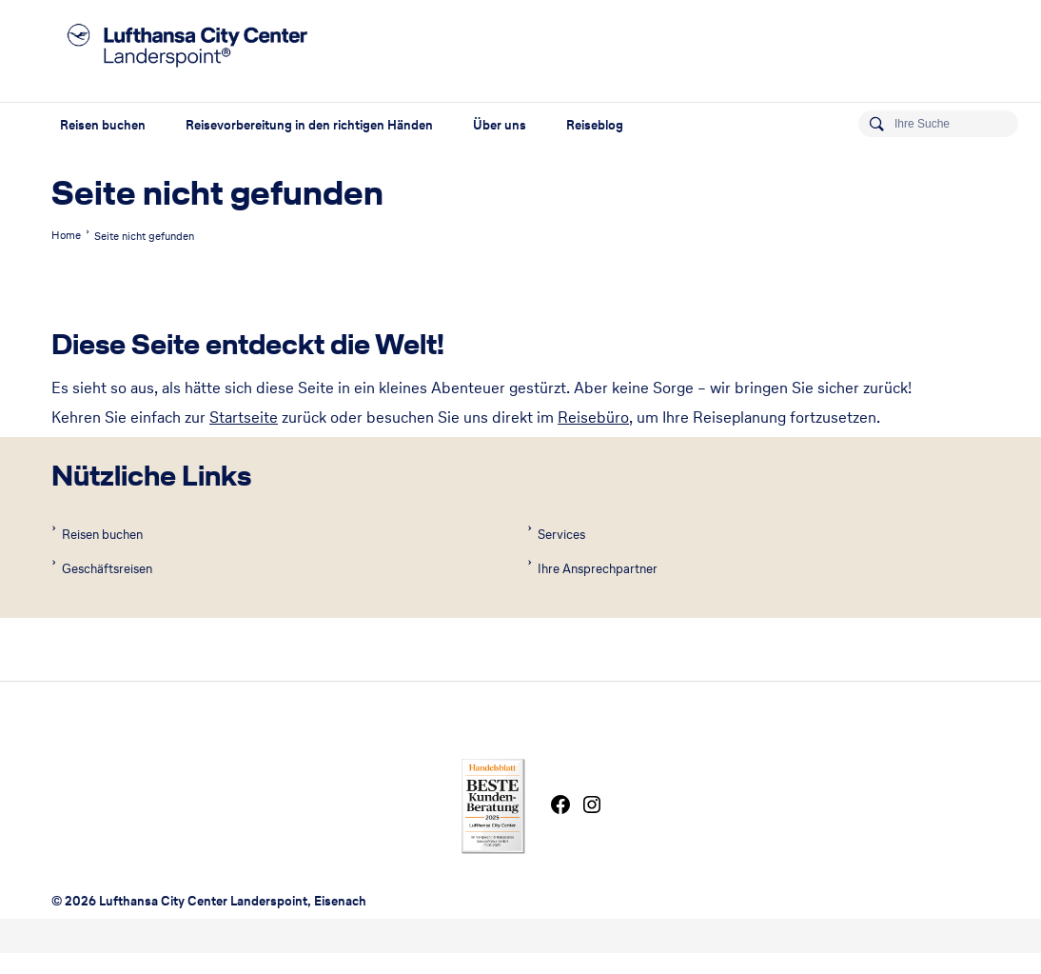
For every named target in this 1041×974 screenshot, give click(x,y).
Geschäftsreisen (105, 569)
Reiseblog (594, 125)
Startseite (243, 417)
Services (560, 535)
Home (66, 235)
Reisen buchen (103, 125)
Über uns (499, 125)
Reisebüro (593, 417)
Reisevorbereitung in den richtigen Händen (309, 125)
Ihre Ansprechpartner (596, 569)
